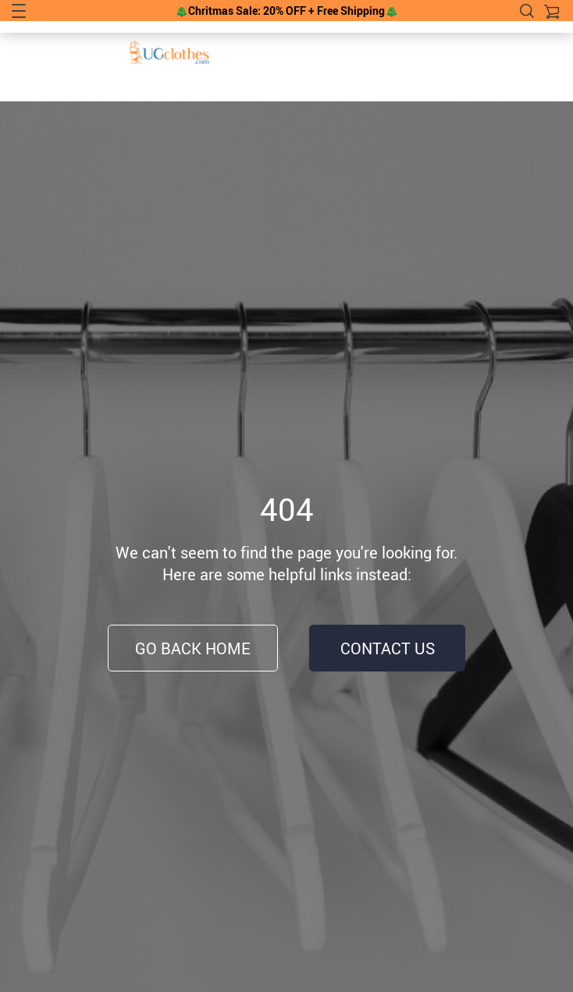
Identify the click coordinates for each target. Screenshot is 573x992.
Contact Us (387, 648)
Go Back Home (193, 648)
